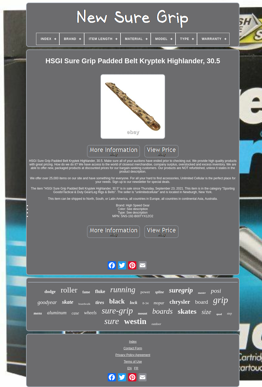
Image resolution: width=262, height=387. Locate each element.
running (122, 289)
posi (216, 290)
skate (67, 302)
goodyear (47, 302)
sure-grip (117, 310)
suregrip (181, 290)
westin (135, 321)
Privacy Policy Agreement (132, 355)
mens (38, 313)
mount (142, 313)
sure (111, 321)
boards (162, 311)
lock (133, 302)
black (117, 301)
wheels (90, 312)
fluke (100, 291)
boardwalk (84, 303)
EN (129, 368)
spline (159, 292)
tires (99, 302)
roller (69, 290)
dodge (50, 291)
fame (86, 292)
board (201, 302)
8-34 (146, 303)
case (75, 313)
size (206, 311)
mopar (159, 303)
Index (132, 341)
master (202, 292)
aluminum (57, 312)
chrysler (179, 302)
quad (219, 314)
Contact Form (133, 348)
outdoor (156, 324)
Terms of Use (133, 361)
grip (220, 300)
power (145, 292)
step (229, 313)
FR (136, 368)
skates (187, 311)
